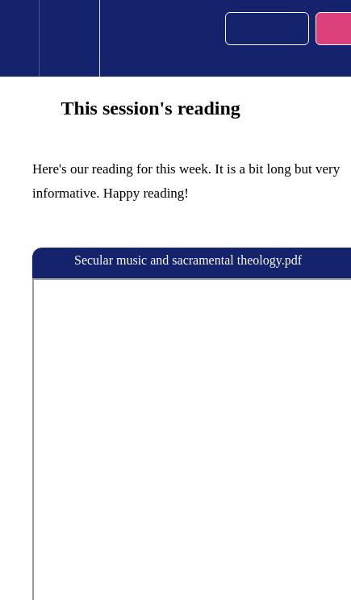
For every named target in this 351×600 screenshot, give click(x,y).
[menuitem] (69, 38)
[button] (19, 38)
